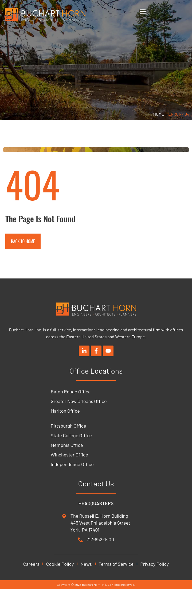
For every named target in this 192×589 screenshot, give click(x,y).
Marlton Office (65, 411)
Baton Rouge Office (71, 391)
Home (158, 114)
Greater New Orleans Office (79, 401)
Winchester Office (69, 455)
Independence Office (72, 464)
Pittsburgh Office (68, 426)
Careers (31, 564)
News (86, 564)
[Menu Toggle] (142, 11)
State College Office (71, 435)
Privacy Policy (154, 564)
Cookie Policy (60, 564)
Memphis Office (67, 445)
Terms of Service (116, 564)
